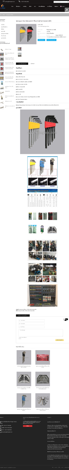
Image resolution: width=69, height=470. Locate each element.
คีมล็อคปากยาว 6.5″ (8, 101)
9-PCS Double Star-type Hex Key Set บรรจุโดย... (24, 367)
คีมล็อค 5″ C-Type (8, 49)
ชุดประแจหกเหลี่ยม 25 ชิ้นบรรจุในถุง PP (42, 367)
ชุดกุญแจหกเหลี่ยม (9, 14)
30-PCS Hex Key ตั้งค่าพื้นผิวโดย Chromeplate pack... (42, 388)
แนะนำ (56, 467)
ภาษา (62, 467)
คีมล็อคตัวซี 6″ (7, 91)
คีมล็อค (2, 29)
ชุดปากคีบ (3, 31)
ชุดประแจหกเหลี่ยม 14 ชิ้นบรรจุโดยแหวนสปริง (42, 410)
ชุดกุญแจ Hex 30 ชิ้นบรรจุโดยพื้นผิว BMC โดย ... (23, 388)
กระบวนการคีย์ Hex (50, 441)
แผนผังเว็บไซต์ (67, 467)
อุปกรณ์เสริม (3, 38)
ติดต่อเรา (56, 6)
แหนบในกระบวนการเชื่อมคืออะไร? (53, 421)
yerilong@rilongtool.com (10, 1)
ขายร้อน (24, 6)
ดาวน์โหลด (49, 6)
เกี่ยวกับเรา (18, 6)
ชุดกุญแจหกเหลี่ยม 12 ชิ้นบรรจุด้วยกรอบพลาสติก (26, 310)
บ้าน (12, 6)
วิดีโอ (59, 467)
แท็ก (52, 467)
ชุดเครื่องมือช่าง (4, 26)
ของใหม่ (2, 24)
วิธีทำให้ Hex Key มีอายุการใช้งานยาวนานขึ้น (55, 451)
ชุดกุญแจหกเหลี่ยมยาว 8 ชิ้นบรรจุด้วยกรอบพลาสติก (27, 309)
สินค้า (30, 6)
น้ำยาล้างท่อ (3, 35)
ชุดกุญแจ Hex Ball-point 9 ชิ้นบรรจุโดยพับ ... (24, 410)
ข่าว (35, 6)
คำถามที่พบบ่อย (42, 6)
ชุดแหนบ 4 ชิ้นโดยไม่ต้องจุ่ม (10, 81)
